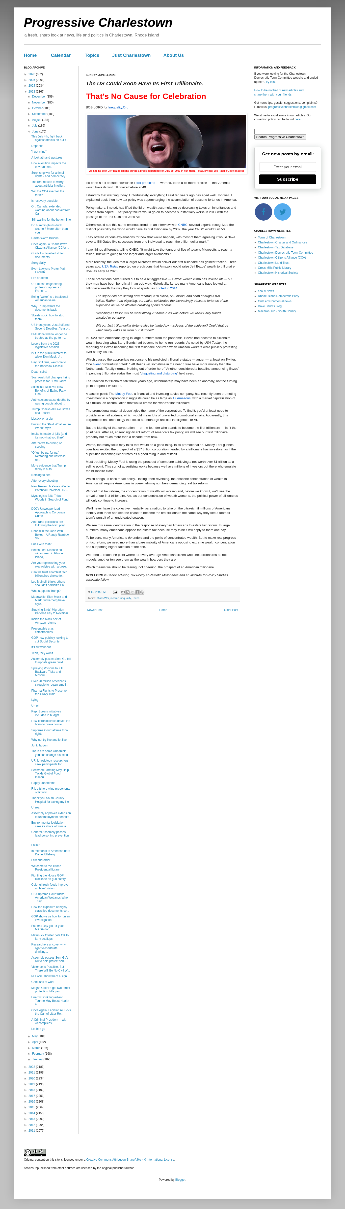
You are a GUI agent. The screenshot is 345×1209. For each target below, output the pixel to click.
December (39, 96)
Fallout (35, 845)
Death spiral (39, 371)
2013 (32, 1119)
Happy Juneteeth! (42, 783)
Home (30, 55)
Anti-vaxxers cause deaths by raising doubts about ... (50, 401)
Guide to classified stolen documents (47, 255)
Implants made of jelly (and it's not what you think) (49, 435)
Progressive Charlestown (98, 23)
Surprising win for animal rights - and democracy (48, 174)
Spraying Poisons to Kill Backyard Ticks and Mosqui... (46, 672)
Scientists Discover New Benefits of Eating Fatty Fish (48, 390)
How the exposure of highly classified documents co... (50, 908)
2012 (32, 1125)
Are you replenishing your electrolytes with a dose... (49, 564)
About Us (173, 55)
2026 (32, 74)
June (35, 131)
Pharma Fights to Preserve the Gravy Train (49, 692)
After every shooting (44, 480)
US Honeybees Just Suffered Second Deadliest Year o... (50, 326)
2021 (32, 1072)
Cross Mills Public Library (275, 267)
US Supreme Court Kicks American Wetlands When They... (50, 897)
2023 (32, 91)
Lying (34, 700)
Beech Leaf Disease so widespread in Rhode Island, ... (47, 553)
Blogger (180, 1179)
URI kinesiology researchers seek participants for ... (49, 762)
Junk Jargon (39, 745)
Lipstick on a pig (42, 418)
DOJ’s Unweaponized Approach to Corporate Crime (48, 512)
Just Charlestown (131, 55)
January (37, 1059)
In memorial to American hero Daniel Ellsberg (50, 852)
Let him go (38, 1029)
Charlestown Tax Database (275, 247)
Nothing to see (40, 475)
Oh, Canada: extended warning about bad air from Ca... (50, 210)
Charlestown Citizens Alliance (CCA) (282, 257)
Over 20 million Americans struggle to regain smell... (49, 682)
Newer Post (95, 610)
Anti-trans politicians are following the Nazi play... (49, 523)
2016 (32, 1101)
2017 (32, 1096)
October (37, 108)
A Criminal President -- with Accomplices (49, 1021)
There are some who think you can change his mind (49, 752)
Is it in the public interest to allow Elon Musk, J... (48, 354)
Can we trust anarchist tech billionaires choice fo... (49, 574)
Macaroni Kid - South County (277, 311)
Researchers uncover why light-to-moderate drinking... (48, 948)
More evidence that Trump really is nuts (48, 467)
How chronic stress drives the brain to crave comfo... (50, 722)
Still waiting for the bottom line (51, 219)
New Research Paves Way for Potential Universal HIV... (51, 488)
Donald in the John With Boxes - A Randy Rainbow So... (50, 534)
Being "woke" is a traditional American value (49, 298)
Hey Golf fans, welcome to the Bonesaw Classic (48, 364)
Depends (37, 146)
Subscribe (287, 179)
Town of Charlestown (272, 237)
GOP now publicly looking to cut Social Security (49, 639)
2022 (32, 1067)
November (39, 102)
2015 (32, 1107)
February (38, 1053)
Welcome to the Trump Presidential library (46, 867)
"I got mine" (38, 151)
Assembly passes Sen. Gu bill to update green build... (51, 660)
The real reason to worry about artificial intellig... (48, 183)
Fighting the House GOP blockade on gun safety (48, 877)
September (39, 114)
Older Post (231, 610)
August (37, 120)
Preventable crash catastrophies (43, 630)
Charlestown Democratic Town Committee (285, 252)
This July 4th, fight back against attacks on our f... (49, 138)
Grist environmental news (275, 301)
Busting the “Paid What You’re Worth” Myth (51, 426)
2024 (32, 85)
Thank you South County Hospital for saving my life (50, 799)
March (36, 1048)
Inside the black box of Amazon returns (46, 620)
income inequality (120, 598)
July (35, 125)
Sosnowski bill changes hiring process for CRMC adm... (50, 379)
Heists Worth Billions (44, 238)
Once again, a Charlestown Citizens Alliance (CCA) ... (50, 245)
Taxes (135, 598)
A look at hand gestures (46, 157)
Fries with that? (41, 544)
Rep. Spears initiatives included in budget (46, 713)
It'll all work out (41, 647)
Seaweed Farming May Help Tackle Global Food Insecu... (50, 773)
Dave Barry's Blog (270, 306)
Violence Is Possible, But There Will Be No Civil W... (50, 968)
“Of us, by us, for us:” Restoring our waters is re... (48, 456)
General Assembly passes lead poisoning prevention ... (50, 835)
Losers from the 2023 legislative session (45, 345)
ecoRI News (266, 291)
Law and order (40, 860)
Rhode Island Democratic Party (278, 296)
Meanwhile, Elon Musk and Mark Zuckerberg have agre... (49, 600)
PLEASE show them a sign (49, 976)
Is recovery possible (44, 200)
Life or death (39, 278)
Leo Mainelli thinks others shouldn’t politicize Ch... (48, 583)
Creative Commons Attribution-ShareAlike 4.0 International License (130, 1159)
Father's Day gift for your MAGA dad (47, 927)
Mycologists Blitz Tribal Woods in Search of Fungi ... (50, 499)
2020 (32, 1078)
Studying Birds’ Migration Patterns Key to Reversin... (50, 611)
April (35, 1042)
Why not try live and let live (49, 739)
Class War (103, 598)
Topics (92, 55)
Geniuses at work (42, 982)
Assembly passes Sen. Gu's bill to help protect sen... (49, 959)
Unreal (35, 807)
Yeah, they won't (42, 653)
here (297, 119)
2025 (32, 80)
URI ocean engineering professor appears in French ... (46, 287)
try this (270, 82)
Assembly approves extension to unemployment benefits (51, 814)
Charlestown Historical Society (278, 272)
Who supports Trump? (45, 591)
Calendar (61, 55)
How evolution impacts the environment (48, 165)
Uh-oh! (35, 705)
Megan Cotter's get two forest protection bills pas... (50, 989)
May (35, 1036)
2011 (32, 1130)
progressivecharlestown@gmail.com (292, 107)
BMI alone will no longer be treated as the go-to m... (49, 336)
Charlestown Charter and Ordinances (282, 242)
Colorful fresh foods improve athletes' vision (49, 886)
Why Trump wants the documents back (45, 307)
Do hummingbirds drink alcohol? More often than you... (49, 229)
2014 (32, 1113)
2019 (32, 1084)
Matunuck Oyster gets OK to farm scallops (50, 937)
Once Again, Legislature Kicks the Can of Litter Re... (51, 1011)
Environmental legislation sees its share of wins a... (49, 824)
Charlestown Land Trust (274, 263)
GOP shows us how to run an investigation (50, 918)
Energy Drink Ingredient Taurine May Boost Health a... (50, 1001)
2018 (32, 1090)
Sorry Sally (38, 263)
